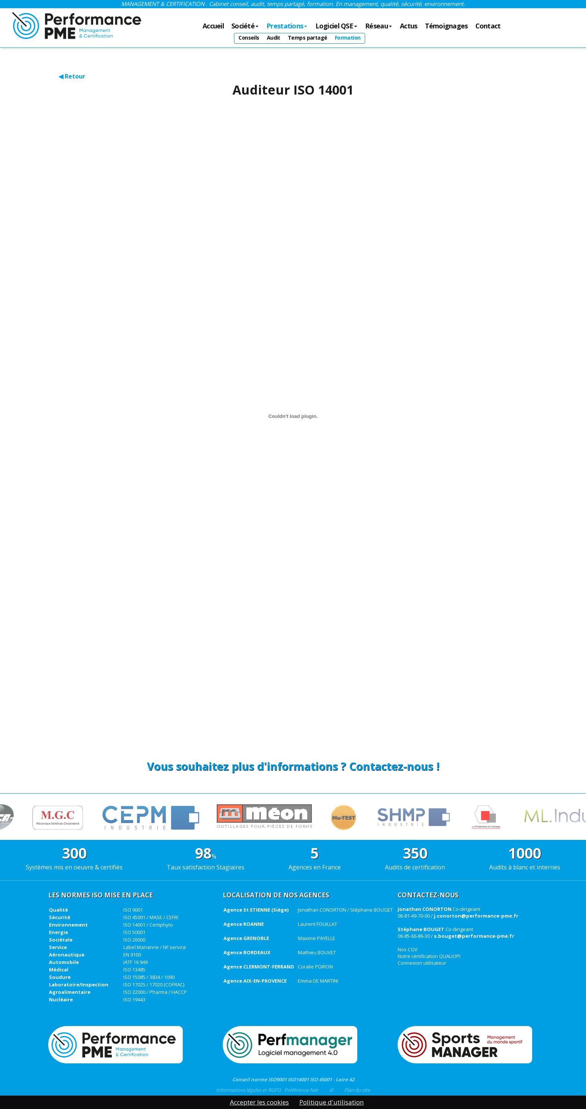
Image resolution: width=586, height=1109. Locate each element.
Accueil (213, 26)
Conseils (248, 37)
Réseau (378, 26)
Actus (408, 26)
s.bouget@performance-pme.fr (474, 936)
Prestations (287, 26)
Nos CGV (407, 949)
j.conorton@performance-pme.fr (476, 915)
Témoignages (446, 26)
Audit (273, 37)
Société (245, 26)
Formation (348, 37)
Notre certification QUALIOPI (429, 956)
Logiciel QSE (336, 26)
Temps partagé (307, 37)
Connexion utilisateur (422, 962)
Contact (488, 26)
